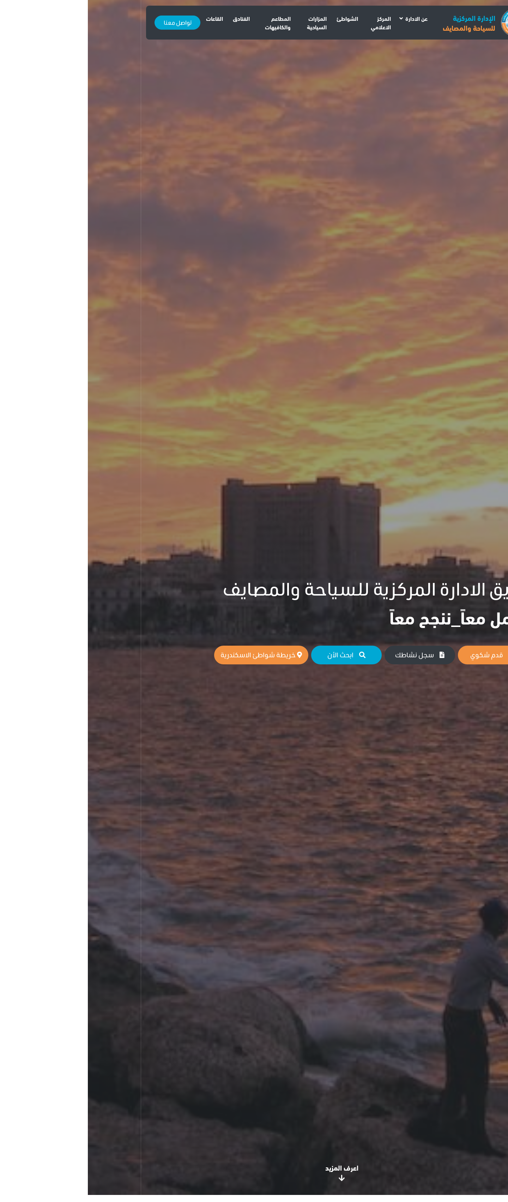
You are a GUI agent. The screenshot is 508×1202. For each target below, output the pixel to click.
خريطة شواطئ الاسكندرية (173, 655)
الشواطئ (259, 18)
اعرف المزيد (254, 1171)
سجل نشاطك (332, 655)
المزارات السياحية (229, 22)
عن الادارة (329, 18)
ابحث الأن (259, 655)
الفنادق (153, 18)
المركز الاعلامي (293, 22)
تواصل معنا (90, 22)
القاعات (126, 18)
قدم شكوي (405, 655)
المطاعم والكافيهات (190, 22)
